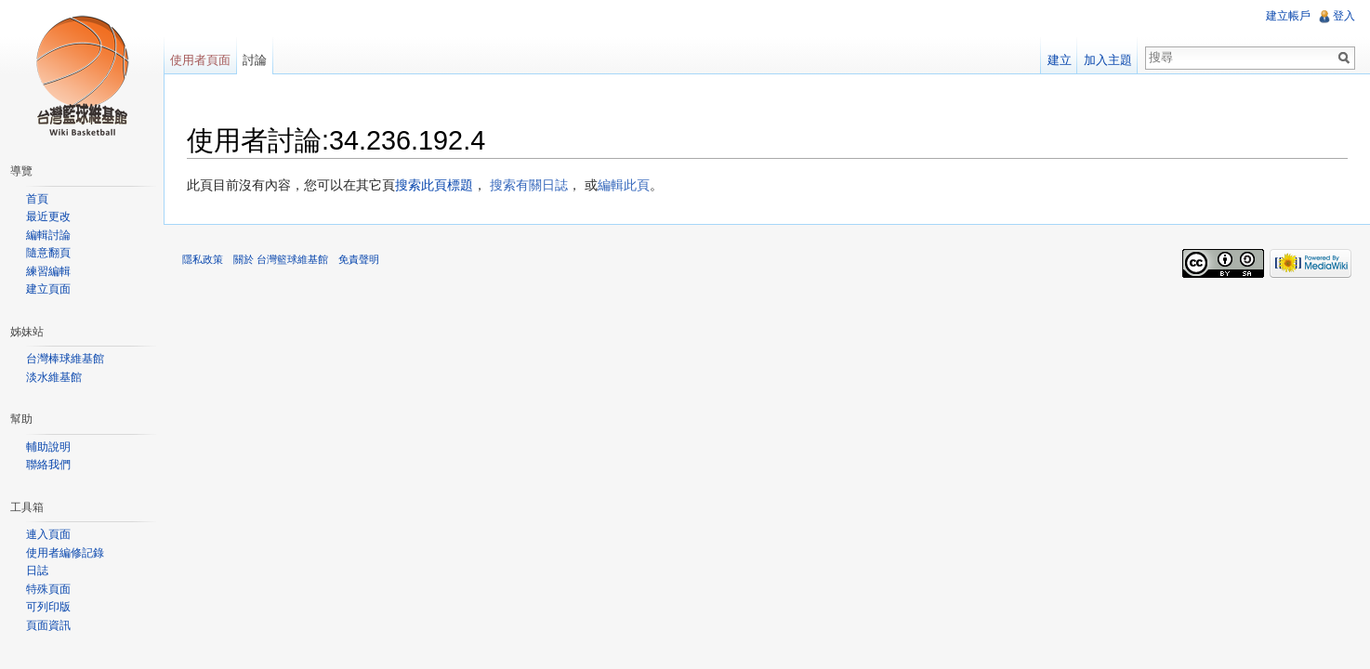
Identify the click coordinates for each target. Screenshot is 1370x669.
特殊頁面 (48, 589)
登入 (1344, 15)
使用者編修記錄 (65, 552)
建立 (1059, 60)
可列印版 (48, 606)
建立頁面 (48, 288)
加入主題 (1108, 60)
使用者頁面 (200, 60)
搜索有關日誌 (529, 184)
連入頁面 (48, 534)
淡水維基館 (54, 377)
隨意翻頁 (48, 252)
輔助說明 (48, 446)
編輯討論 (48, 235)
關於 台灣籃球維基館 (280, 259)
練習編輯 (48, 271)
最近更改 (48, 216)
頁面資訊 (48, 625)
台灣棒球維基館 (65, 358)
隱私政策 (202, 259)
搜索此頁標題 (434, 184)
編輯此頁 (624, 184)
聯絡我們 (48, 464)
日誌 (37, 570)
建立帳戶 (1288, 15)
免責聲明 (358, 259)
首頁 (37, 198)
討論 (255, 60)
